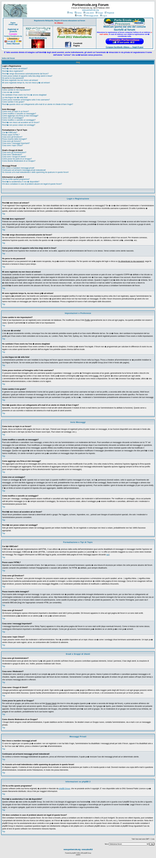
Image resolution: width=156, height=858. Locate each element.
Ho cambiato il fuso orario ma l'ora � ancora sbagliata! (24, 95)
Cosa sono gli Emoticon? (12, 137)
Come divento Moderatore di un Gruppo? (18, 161)
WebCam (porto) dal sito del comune (124, 26)
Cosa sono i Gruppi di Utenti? (14, 157)
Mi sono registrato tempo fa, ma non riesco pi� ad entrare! (26, 83)
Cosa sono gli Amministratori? (14, 152)
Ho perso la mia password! (13, 78)
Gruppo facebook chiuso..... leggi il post (124, 47)
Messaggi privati (91, 16)
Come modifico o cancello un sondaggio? (18, 120)
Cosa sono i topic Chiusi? (12, 145)
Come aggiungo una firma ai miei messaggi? (20, 116)
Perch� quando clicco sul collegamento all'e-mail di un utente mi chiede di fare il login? (37, 104)
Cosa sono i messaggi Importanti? (16, 143)
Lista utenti (88, 13)
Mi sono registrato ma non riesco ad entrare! (20, 80)
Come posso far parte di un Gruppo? (17, 159)
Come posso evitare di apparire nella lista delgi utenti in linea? (27, 76)
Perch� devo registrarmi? (12, 71)
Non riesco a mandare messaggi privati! (18, 168)
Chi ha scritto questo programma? (16, 179)
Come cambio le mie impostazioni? (16, 90)
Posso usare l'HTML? (11, 135)
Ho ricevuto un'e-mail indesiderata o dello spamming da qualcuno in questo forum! (35, 172)
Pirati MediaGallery (38, 38)
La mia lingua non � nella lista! (15, 97)
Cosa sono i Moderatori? (12, 155)
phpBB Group (64, 788)
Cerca (78, 13)
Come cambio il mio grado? (13, 102)
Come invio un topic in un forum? (15, 111)
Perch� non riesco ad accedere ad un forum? (20, 122)
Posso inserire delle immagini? (14, 139)
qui (107, 555)
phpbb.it (78, 855)
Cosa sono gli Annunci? (11, 141)
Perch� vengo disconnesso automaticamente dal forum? (25, 74)
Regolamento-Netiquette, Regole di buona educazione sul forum (59, 20)
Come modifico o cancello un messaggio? (19, 114)
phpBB (74, 853)
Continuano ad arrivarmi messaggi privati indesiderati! (24, 170)
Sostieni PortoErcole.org (13, 36)
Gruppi (99, 13)
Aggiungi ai (13, 29)
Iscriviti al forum (124, 29)
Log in (103, 16)
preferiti (13, 31)
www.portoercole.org (90, 10)
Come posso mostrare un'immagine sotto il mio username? (26, 100)
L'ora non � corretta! (10, 92)
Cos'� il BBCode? (9, 132)
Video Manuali (13, 43)
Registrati (109, 13)
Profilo (78, 16)
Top (3, 214)
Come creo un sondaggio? (13, 118)
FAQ (70, 13)
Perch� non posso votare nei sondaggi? (18, 125)
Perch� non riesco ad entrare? (15, 68)
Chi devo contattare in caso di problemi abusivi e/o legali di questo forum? (32, 184)
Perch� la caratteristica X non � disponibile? (20, 182)
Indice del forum (8, 58)
